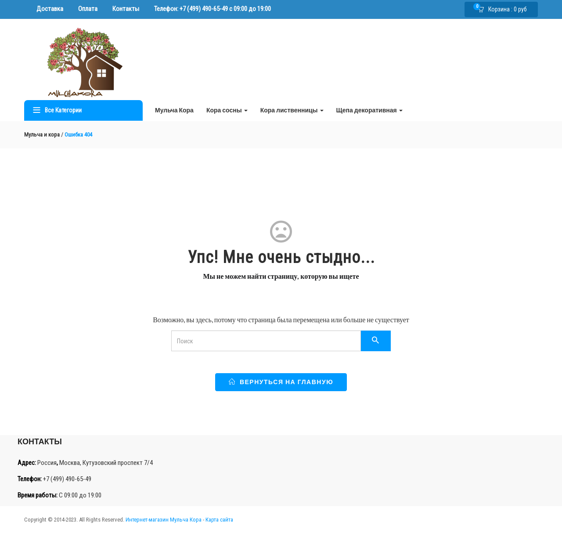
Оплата (87, 9)
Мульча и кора (42, 134)
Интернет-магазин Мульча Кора (164, 519)
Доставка (49, 9)
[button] (505, 9)
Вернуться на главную (281, 381)
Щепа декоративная (369, 110)
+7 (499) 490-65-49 (204, 9)
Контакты (125, 9)
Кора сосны (227, 110)
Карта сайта (219, 519)
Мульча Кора (174, 110)
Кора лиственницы (292, 110)
